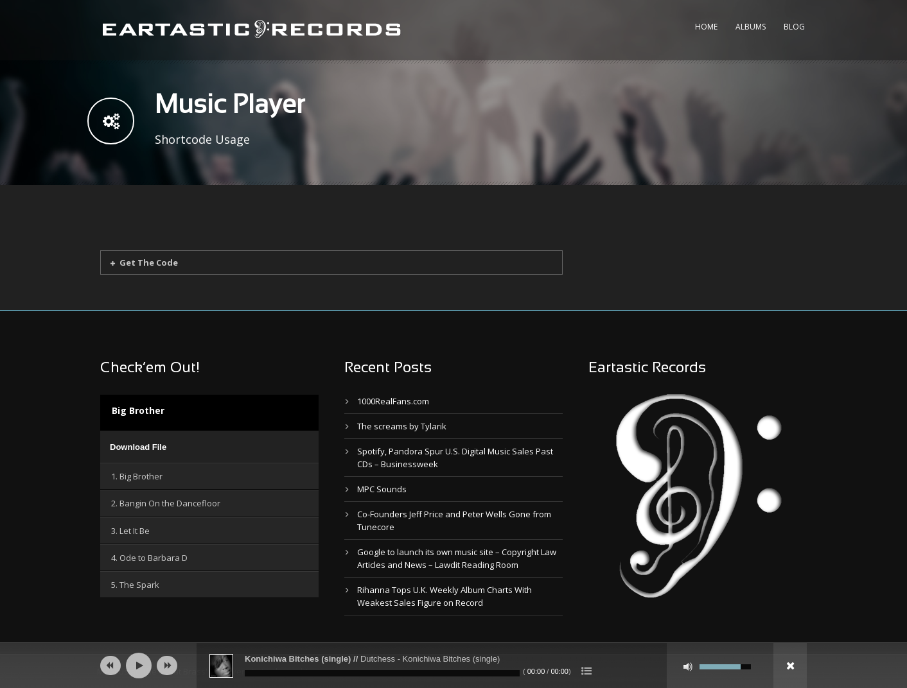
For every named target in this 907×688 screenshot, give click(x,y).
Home (706, 26)
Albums (750, 26)
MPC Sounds (382, 489)
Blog (794, 26)
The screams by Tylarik (401, 426)
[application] (209, 447)
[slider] (382, 673)
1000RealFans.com (393, 401)
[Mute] (688, 667)
